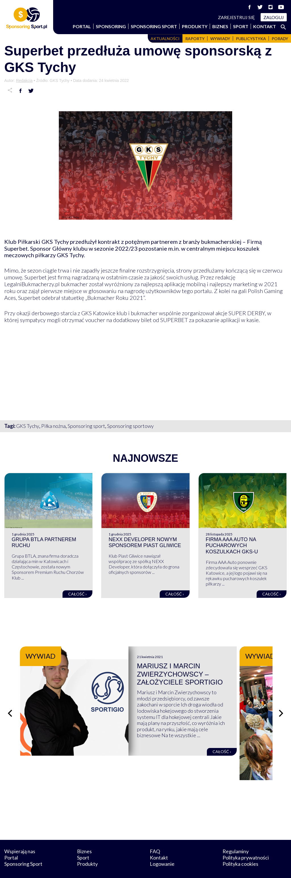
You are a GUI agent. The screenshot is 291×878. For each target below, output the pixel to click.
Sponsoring (111, 26)
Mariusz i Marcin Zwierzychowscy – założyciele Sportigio (197, 674)
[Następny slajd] (281, 706)
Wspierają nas (19, 837)
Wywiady (220, 38)
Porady (280, 38)
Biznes (220, 26)
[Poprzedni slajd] (10, 706)
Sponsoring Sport (154, 26)
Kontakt (264, 26)
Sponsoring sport (86, 426)
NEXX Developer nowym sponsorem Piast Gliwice (145, 543)
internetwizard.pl (198, 867)
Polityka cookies (240, 849)
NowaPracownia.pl (149, 867)
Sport (240, 26)
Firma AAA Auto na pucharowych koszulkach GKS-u (232, 546)
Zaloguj (273, 17)
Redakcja (24, 80)
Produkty (194, 26)
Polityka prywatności (246, 843)
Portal (82, 26)
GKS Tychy (27, 426)
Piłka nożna (53, 426)
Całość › (77, 593)
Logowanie (162, 849)
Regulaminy (236, 837)
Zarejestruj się (236, 17)
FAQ (155, 837)
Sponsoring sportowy (130, 426)
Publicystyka (251, 38)
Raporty (195, 38)
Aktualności (165, 38)
